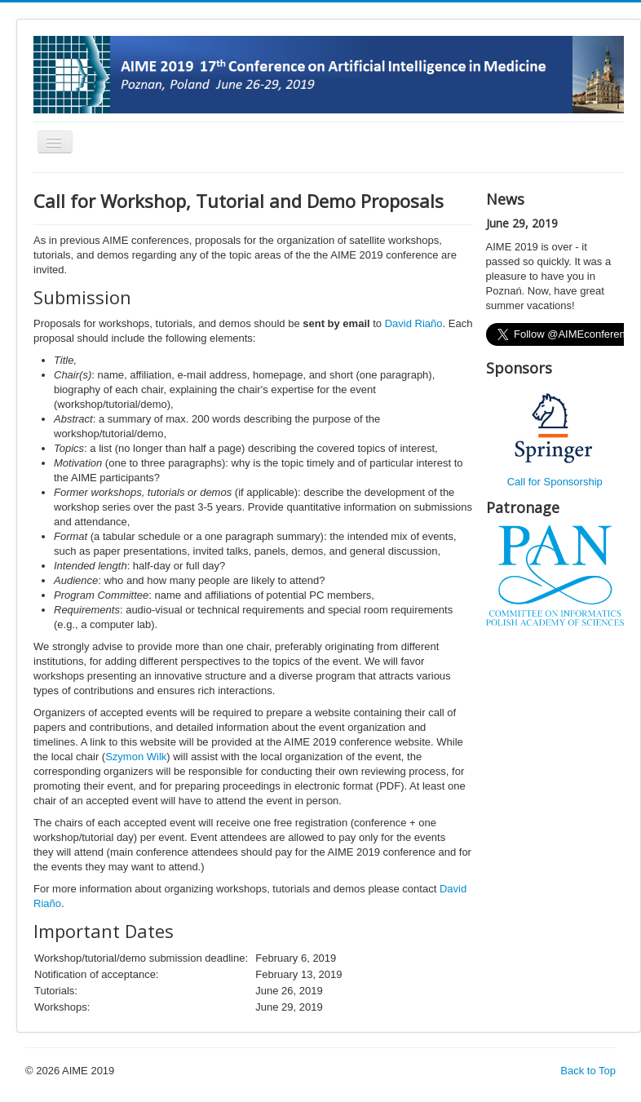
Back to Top (588, 1070)
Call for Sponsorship (555, 482)
